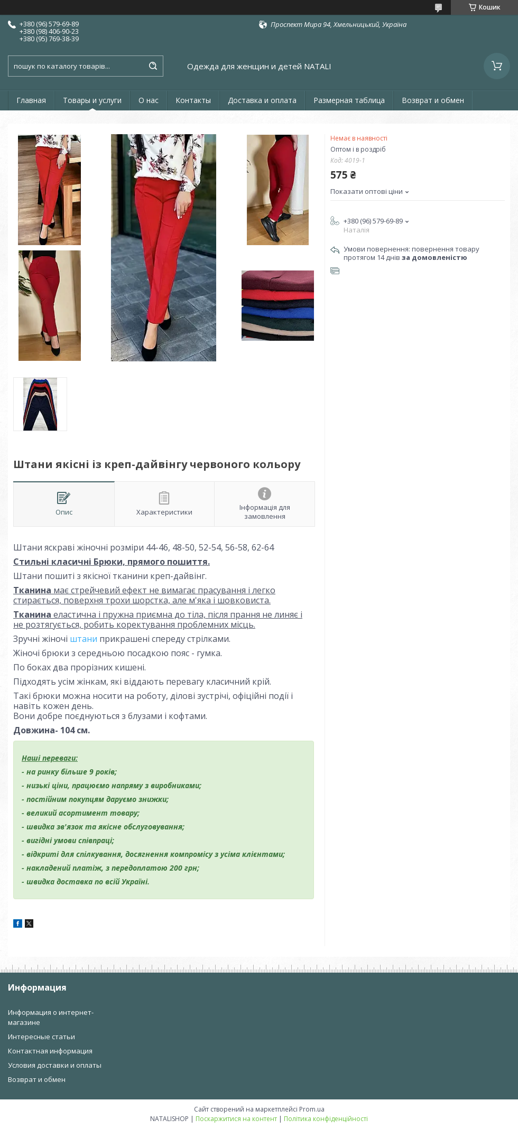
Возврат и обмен (433, 100)
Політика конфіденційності (326, 1118)
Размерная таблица (349, 100)
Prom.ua (312, 1109)
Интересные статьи (41, 1036)
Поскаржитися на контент (236, 1118)
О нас (148, 100)
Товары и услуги (92, 100)
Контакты (193, 100)
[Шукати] (152, 66)
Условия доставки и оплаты (54, 1065)
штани (83, 639)
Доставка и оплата (262, 100)
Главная (31, 100)
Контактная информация (50, 1051)
